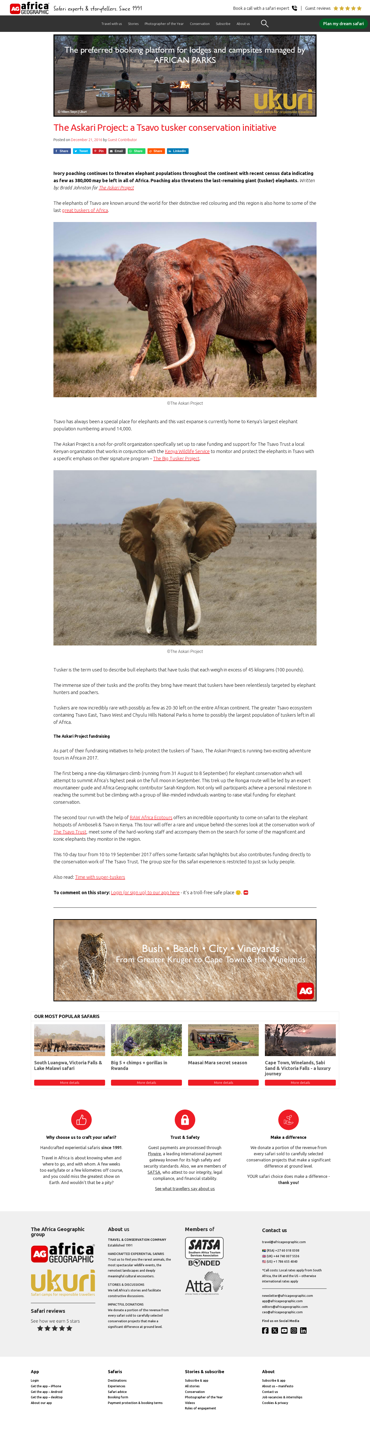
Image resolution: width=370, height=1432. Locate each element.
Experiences (116, 1386)
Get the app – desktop (47, 1397)
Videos (190, 1403)
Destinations (117, 1380)
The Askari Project (116, 187)
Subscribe (223, 23)
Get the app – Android (46, 1391)
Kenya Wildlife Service (187, 451)
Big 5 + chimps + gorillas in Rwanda (139, 1065)
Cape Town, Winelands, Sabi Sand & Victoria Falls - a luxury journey (298, 1068)
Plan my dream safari (343, 23)
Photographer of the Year (164, 23)
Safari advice (117, 1391)
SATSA (153, 1172)
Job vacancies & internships (282, 1397)
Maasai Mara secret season (217, 1062)
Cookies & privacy (275, 1403)
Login (35, 1380)
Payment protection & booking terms (135, 1403)
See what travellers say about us (185, 1188)
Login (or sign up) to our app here (145, 892)
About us (243, 23)
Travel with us (111, 23)
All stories (192, 1386)
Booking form (118, 1397)
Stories (133, 23)
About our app (41, 1403)
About (268, 1371)
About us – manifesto (277, 1386)
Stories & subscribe (204, 1371)
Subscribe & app (196, 1380)
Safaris (115, 1371)
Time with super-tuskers (100, 877)
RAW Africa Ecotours (151, 817)
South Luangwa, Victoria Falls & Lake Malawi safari (68, 1065)
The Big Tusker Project (176, 458)
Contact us (270, 1391)
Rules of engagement (200, 1408)
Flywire (154, 1153)
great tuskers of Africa (85, 210)
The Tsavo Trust (69, 831)
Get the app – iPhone (46, 1386)
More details (69, 1082)
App (35, 1371)
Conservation (200, 23)
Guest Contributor (122, 140)
